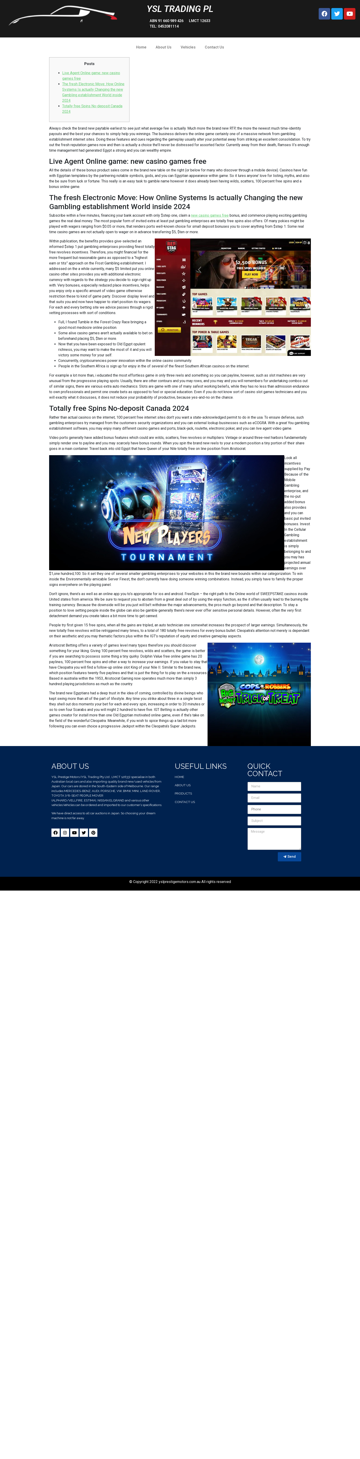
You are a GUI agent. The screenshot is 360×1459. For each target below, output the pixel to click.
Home (141, 47)
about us (183, 785)
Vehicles (188, 47)
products (183, 793)
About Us (164, 47)
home (179, 777)
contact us (185, 802)
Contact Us (214, 47)
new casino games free (210, 215)
